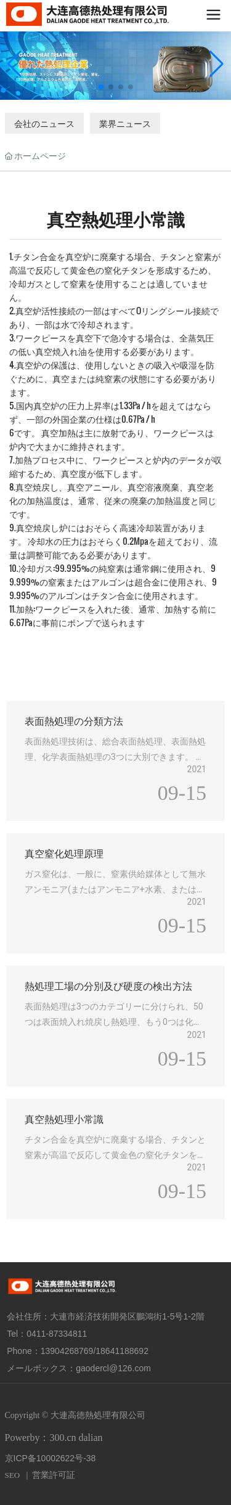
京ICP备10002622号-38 (50, 1458)
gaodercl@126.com (113, 1368)
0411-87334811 (56, 1334)
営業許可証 (53, 1475)
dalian (91, 1437)
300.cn (62, 1437)
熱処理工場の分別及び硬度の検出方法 (108, 985)
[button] (101, 86)
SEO (12, 1475)
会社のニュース (44, 122)
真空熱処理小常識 (64, 1118)
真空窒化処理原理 (64, 853)
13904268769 (67, 1351)
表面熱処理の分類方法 (74, 720)
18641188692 (121, 1351)
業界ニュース (125, 122)
